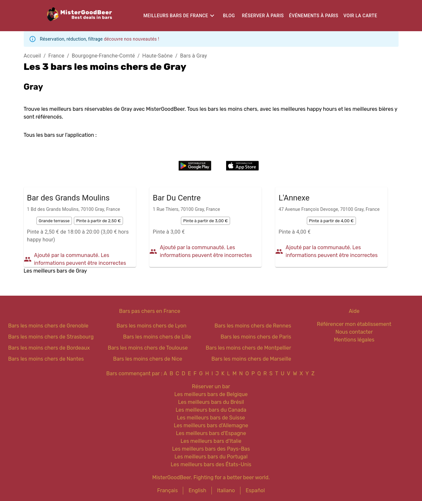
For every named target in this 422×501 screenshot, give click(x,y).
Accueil (32, 56)
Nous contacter (354, 332)
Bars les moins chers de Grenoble (48, 326)
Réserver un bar (211, 386)
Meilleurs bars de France (175, 15)
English (197, 490)
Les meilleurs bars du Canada (211, 410)
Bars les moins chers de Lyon (151, 326)
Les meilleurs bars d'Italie (211, 441)
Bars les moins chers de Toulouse (148, 348)
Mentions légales (354, 340)
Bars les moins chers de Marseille (251, 359)
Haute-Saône (157, 56)
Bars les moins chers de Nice (147, 359)
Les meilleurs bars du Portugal (211, 457)
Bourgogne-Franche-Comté (103, 56)
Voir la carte (360, 15)
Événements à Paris (313, 15)
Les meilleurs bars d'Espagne (211, 433)
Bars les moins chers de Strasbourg (51, 337)
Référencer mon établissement (354, 324)
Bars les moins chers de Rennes (252, 326)
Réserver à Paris (263, 15)
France (56, 56)
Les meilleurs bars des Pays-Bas (211, 449)
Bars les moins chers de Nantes (46, 359)
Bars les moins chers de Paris (256, 337)
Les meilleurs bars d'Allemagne (211, 425)
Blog (229, 15)
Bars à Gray (193, 56)
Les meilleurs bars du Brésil (211, 402)
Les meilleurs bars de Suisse (211, 418)
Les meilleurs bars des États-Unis (211, 464)
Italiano (226, 490)
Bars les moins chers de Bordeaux (49, 348)
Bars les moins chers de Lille (157, 337)
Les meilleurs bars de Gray (55, 271)
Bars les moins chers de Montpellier (248, 348)
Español (255, 490)
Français (167, 490)
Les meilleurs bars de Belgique (211, 394)
